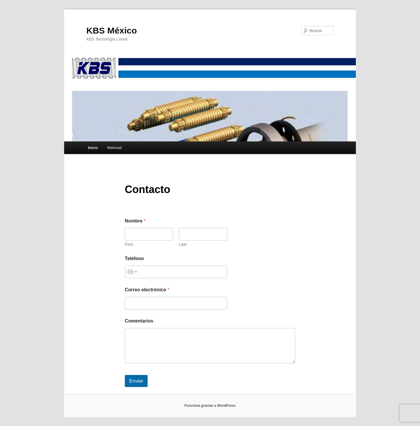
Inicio (93, 147)
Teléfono (134, 258)
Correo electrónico (147, 289)
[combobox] (132, 272)
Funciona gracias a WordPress (209, 406)
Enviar (136, 381)
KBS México (111, 30)
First (129, 244)
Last (182, 244)
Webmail (114, 147)
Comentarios (139, 320)
